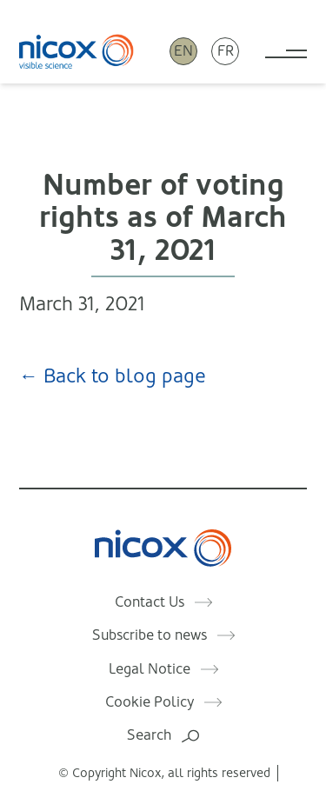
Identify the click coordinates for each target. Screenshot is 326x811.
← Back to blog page (112, 376)
